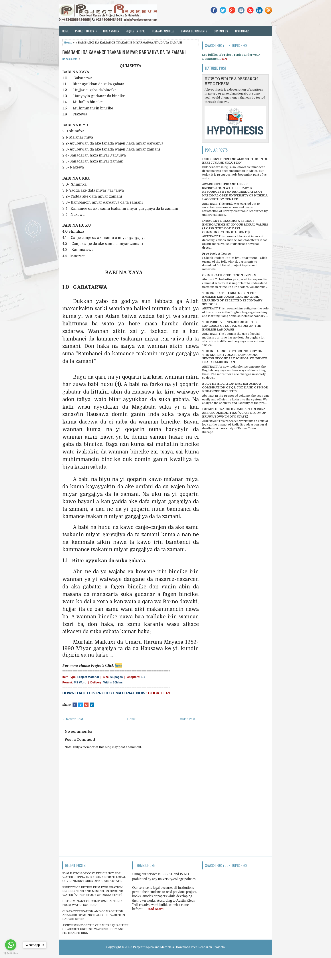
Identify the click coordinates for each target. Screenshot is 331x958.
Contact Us (221, 31)
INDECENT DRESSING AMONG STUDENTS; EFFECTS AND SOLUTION (235, 160)
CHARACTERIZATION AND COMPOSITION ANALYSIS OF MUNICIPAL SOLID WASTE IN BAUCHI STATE (93, 915)
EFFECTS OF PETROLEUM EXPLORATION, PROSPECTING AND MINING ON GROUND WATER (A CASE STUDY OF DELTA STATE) (92, 891)
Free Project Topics (216, 253)
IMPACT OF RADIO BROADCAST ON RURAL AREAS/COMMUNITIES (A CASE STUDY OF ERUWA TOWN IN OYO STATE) (234, 412)
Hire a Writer (111, 31)
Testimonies (242, 31)
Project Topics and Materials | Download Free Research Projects (179, 947)
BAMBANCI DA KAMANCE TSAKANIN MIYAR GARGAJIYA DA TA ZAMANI (124, 52)
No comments (69, 59)
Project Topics (87, 29)
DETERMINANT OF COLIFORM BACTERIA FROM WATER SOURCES (92, 903)
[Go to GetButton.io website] (11, 953)
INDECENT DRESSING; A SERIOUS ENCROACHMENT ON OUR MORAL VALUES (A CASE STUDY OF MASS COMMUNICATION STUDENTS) (235, 226)
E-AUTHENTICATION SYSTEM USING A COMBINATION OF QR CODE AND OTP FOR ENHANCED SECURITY (235, 387)
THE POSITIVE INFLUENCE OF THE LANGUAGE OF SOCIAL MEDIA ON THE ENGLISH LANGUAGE (231, 325)
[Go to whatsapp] (10, 944)
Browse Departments (194, 31)
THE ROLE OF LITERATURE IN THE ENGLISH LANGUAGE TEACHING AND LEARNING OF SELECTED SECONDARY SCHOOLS (232, 298)
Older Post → (189, 719)
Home (65, 31)
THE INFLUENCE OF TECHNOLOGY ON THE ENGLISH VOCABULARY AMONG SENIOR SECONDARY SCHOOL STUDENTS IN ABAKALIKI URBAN (234, 356)
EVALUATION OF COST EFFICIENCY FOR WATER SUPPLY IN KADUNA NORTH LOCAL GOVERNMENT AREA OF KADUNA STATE (94, 877)
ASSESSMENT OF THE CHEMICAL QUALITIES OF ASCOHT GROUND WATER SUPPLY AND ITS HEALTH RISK (95, 929)
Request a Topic (135, 31)
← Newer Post (72, 719)
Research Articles (163, 31)
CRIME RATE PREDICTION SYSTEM (229, 275)
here (118, 665)
